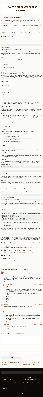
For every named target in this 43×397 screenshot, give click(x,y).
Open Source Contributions (35, 1)
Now (29, 1)
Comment (3, 331)
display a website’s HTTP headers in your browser (27, 248)
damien (8, 320)
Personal (15, 1)
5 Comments (18, 17)
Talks (41, 1)
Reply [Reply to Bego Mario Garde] (5, 277)
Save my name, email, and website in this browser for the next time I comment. (15, 350)
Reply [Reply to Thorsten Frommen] (6, 297)
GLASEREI (6, 300)
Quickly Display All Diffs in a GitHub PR (33, 375)
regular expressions (11, 71)
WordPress (20, 20)
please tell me (27, 246)
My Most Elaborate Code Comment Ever (7, 375)
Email (2, 344)
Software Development (22, 1)
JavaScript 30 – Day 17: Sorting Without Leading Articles (31, 359)
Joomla (26, 38)
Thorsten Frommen (5, 1)
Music (12, 1)
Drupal (22, 38)
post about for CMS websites (22, 25)
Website (2, 347)
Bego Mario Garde (7, 267)
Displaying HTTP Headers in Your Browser (11, 359)
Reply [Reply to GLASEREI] (5, 304)
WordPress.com (3, 47)
